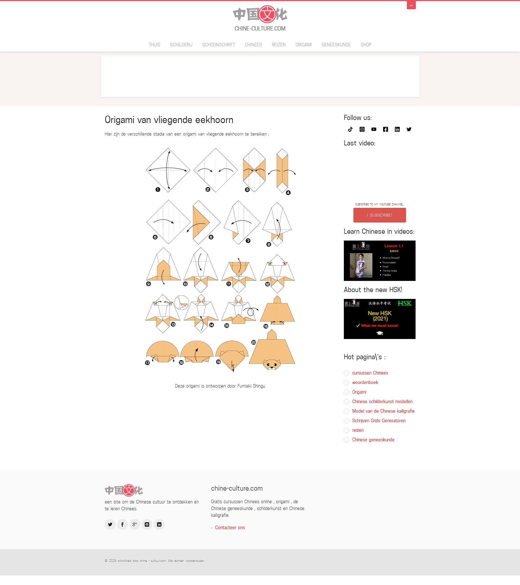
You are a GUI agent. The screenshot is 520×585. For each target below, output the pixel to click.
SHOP (366, 44)
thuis (154, 44)
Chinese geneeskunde (373, 439)
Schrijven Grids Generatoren (378, 420)
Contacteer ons (230, 527)
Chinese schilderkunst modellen (382, 401)
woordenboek (365, 382)
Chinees (253, 44)
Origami (304, 44)
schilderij (181, 44)
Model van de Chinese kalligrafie (383, 411)
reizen (279, 44)
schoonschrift (218, 44)
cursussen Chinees (370, 373)
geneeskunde (336, 44)
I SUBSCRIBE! (379, 215)
